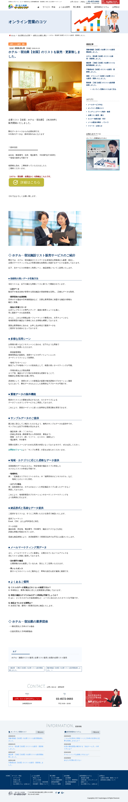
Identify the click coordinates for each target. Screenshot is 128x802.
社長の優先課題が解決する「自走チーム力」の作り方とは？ (82, 746)
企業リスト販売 (41, 658)
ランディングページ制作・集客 (99, 112)
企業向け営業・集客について (109, 778)
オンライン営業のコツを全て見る (104, 89)
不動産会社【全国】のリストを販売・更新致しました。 (26, 762)
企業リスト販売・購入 (17, 44)
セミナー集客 (55, 778)
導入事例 (76, 7)
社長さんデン (17, 782)
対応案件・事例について (40, 784)
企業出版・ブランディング (89, 780)
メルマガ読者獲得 (56, 780)
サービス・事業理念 (71, 780)
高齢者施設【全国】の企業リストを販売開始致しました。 (64, 669)
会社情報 (87, 7)
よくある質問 (64, 7)
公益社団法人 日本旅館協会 (21, 631)
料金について (37, 778)
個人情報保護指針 (70, 782)
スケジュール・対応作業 (40, 782)
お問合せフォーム (15, 450)
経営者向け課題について (108, 780)
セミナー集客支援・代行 (96, 119)
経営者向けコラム (101, 7)
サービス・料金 (49, 7)
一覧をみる (40, 732)
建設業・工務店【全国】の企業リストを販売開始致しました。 (26, 669)
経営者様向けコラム (86, 776)
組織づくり (84, 782)
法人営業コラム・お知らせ (21, 784)
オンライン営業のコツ (96, 108)
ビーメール (16, 778)
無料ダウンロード (104, 698)
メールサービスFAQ (95, 105)
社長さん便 (16, 780)
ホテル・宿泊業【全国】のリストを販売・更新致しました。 (26, 746)
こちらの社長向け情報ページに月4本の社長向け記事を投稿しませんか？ (82, 738)
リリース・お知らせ (95, 126)
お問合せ (116, 7)
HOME (8, 776)
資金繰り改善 (85, 778)
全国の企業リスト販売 (58, 658)
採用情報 (68, 784)
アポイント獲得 (56, 784)
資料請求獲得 (55, 782)
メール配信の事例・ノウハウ (98, 122)
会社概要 (68, 778)
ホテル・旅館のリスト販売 (22, 658)
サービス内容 (37, 780)
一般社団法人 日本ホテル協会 (22, 626)
